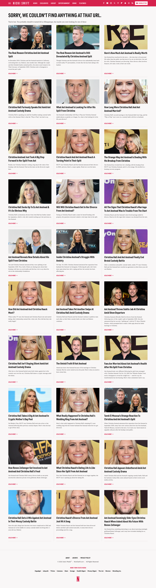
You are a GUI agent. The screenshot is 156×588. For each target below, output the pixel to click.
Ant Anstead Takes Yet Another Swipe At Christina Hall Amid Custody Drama (75, 310)
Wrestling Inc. (117, 571)
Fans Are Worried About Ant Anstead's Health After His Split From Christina (125, 365)
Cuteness (60, 571)
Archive (75, 558)
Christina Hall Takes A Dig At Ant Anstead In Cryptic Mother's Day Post (28, 417)
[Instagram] (111, 3)
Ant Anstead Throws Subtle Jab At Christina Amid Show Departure (124, 310)
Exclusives (44, 3)
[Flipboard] (122, 3)
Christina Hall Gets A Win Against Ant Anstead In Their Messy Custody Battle (29, 519)
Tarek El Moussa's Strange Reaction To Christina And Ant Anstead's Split (122, 417)
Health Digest (81, 571)
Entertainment (64, 3)
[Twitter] (115, 3)
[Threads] (129, 3)
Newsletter (141, 3)
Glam (66, 571)
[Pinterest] (118, 3)
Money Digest (92, 571)
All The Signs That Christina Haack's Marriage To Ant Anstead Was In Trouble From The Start (125, 208)
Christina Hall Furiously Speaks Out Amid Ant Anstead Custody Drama (29, 108)
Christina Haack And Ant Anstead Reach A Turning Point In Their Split (75, 158)
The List (100, 571)
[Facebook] (104, 3)
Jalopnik (45, 571)
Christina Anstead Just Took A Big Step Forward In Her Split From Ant (26, 158)
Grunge (72, 571)
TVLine (52, 571)
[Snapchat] (125, 3)
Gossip (53, 3)
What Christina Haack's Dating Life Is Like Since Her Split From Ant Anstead (75, 469)
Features (82, 3)
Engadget (38, 571)
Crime (74, 3)
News (35, 3)
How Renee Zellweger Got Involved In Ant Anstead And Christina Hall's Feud (27, 469)
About (68, 558)
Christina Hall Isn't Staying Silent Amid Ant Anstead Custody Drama (28, 365)
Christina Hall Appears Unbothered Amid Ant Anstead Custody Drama (125, 469)
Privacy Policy (85, 558)
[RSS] (132, 3)
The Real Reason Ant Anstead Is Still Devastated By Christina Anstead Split (74, 54)
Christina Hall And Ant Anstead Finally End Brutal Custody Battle (124, 258)
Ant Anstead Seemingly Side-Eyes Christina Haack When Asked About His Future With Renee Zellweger (124, 521)
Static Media (67, 562)
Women (108, 571)
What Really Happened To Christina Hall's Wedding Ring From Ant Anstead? (75, 417)
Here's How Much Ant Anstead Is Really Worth (125, 53)
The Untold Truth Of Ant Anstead (71, 363)
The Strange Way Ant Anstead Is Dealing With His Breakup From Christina (125, 158)
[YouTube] (107, 3)
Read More (12, 73)
